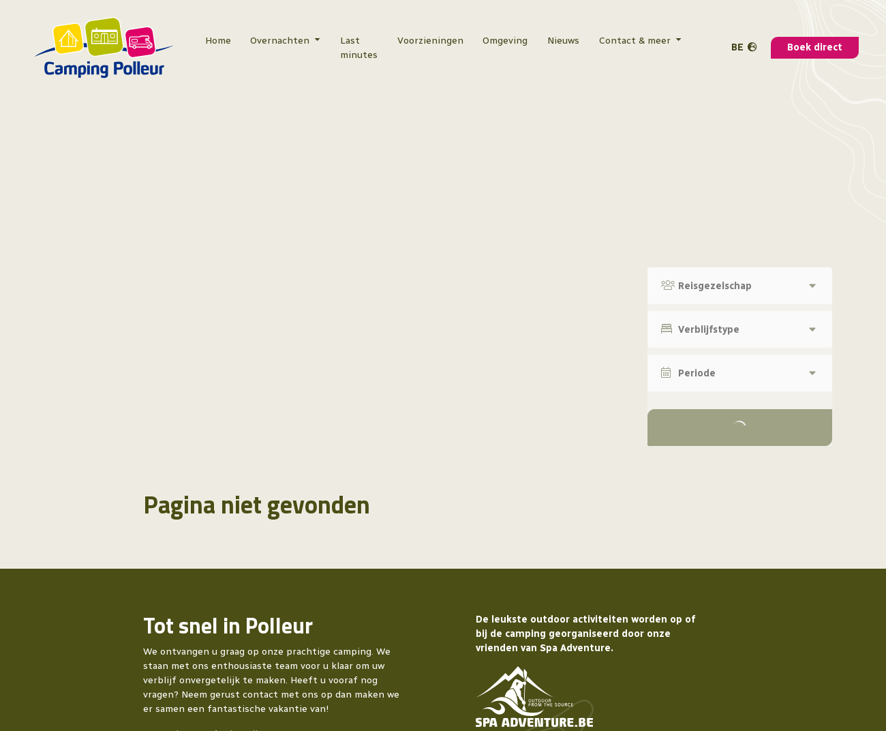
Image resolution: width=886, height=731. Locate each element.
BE (737, 47)
